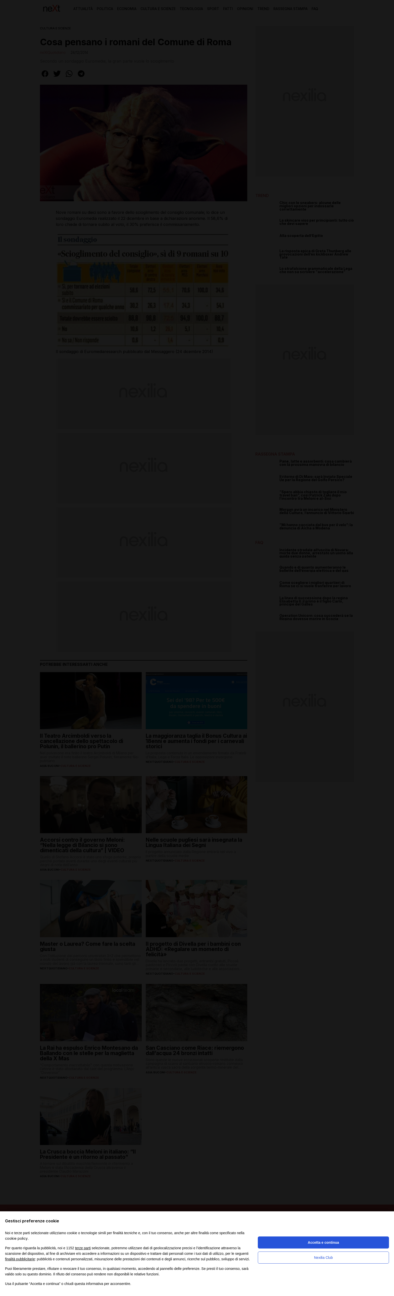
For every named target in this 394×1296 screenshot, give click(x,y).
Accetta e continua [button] (323, 1242)
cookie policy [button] (16, 1238)
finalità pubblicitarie (20, 1259)
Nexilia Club (323, 1258)
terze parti (83, 1248)
